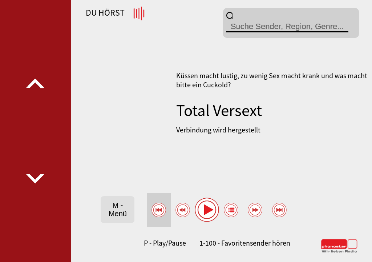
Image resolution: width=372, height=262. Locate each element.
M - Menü (118, 209)
